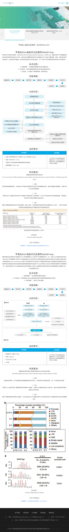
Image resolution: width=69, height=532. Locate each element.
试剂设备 (43, 512)
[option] (15, 34)
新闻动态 (52, 512)
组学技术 (25, 512)
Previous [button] (2, 34)
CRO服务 (34, 512)
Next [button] (66, 34)
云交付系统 (60, 3)
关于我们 (17, 512)
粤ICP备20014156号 (56, 528)
